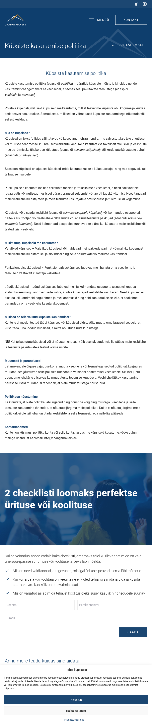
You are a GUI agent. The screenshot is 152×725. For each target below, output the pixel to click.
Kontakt (131, 20)
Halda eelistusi (76, 711)
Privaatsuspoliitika (74, 719)
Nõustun (76, 700)
